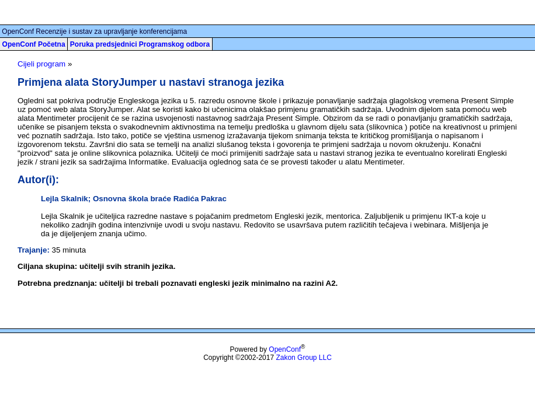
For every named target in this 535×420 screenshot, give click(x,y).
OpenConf (285, 349)
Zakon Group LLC (303, 358)
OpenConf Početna (33, 44)
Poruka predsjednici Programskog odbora (140, 44)
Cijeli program (41, 64)
